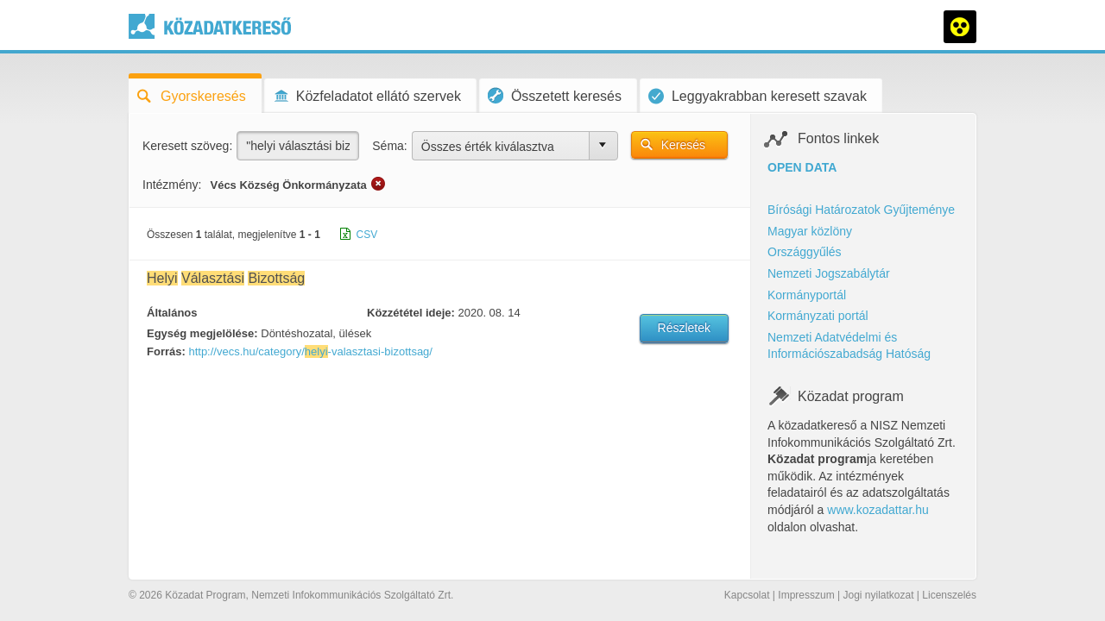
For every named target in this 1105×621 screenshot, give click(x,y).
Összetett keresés (555, 95)
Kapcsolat (747, 595)
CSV (367, 235)
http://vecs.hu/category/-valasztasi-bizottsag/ (310, 351)
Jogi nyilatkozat (878, 595)
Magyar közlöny (809, 231)
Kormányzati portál (817, 316)
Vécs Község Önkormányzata (288, 185)
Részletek (684, 328)
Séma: (389, 146)
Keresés (683, 145)
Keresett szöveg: (187, 146)
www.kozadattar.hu (878, 510)
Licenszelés (949, 595)
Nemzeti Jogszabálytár (828, 273)
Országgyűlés (804, 252)
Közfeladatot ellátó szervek (367, 96)
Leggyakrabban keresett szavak (757, 96)
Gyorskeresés (191, 96)
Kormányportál (806, 295)
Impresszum (806, 595)
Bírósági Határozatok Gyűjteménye (861, 209)
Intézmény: (171, 184)
